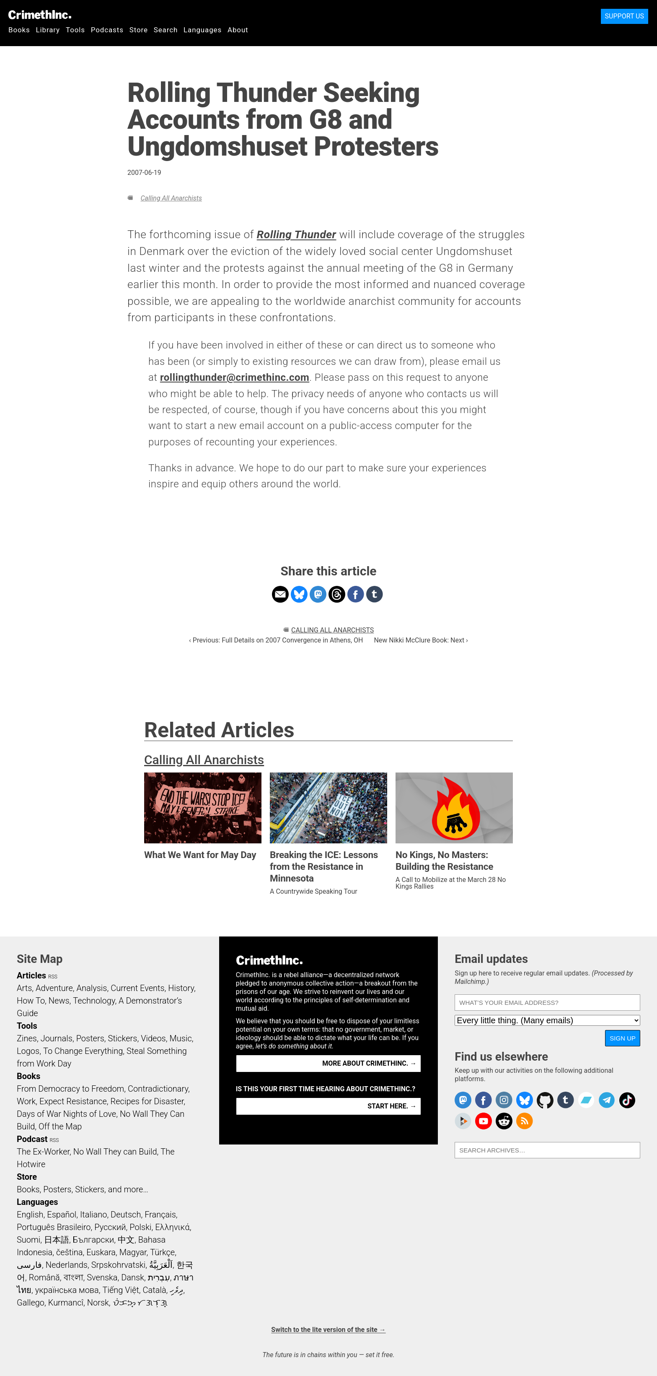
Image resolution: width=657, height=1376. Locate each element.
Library (48, 30)
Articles (31, 975)
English (30, 1215)
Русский (110, 1227)
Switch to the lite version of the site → (328, 1330)
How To (31, 1001)
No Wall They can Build (115, 1152)
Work (26, 1101)
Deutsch (126, 1215)
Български (93, 1240)
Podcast (32, 1139)
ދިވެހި (176, 1290)
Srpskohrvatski (118, 1265)
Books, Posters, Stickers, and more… (82, 1189)
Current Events (137, 988)
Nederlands (67, 1265)
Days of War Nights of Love (66, 1114)
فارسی (29, 1265)
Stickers (122, 1038)
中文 (126, 1240)
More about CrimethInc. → (369, 1063)
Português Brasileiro (54, 1227)
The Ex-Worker (43, 1152)
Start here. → (391, 1106)
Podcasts (107, 30)
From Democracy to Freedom (70, 1089)
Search (166, 30)
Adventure (54, 988)
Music (180, 1038)
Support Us (624, 16)
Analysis (91, 988)
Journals (56, 1038)
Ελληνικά (172, 1227)
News (59, 1001)
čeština (69, 1252)
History (181, 988)
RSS (52, 977)
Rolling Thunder (296, 234)
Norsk (98, 1303)
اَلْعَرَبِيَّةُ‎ (161, 1265)
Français (160, 1215)
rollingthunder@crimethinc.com (234, 377)
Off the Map (60, 1126)
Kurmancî (65, 1303)
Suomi (28, 1240)
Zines (27, 1038)
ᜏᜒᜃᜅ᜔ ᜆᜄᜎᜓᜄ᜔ (140, 1303)
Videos (153, 1038)
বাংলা (73, 1277)
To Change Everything (83, 1051)
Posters (90, 1038)
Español (61, 1215)
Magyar (133, 1252)
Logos (28, 1051)
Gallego (30, 1303)
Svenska (102, 1277)
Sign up (623, 1038)
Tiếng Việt (120, 1290)
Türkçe (162, 1252)
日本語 (56, 1240)
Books (19, 30)
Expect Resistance (73, 1101)
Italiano (93, 1215)
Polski (140, 1227)
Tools (75, 30)
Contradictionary (158, 1089)
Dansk (132, 1277)
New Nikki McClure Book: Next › (421, 640)
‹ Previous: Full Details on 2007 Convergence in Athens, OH (276, 640)
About (238, 30)
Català (154, 1290)
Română (44, 1277)
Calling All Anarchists (171, 198)
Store (138, 30)
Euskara (101, 1252)
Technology (94, 1001)
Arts (24, 988)
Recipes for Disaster (147, 1101)
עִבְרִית (159, 1277)
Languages (203, 30)
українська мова (67, 1290)
